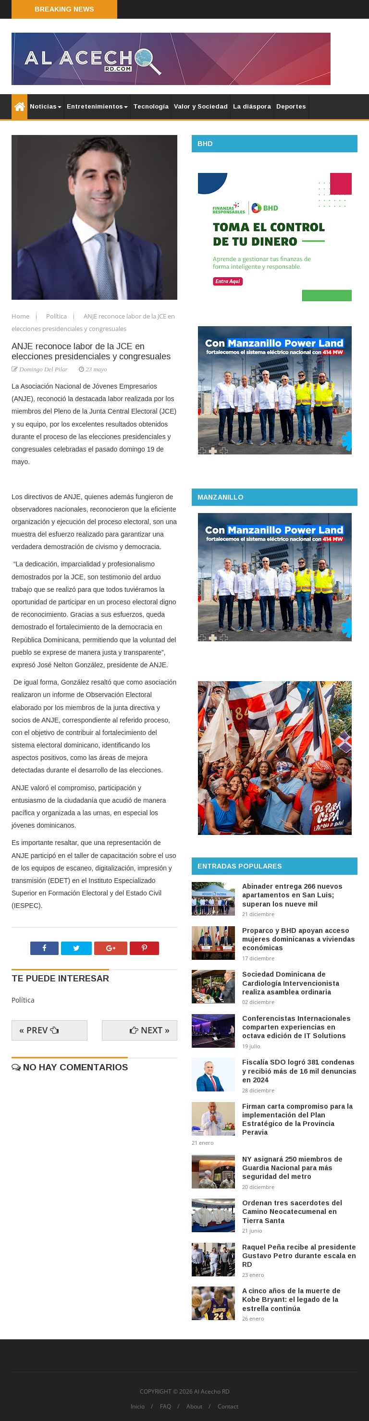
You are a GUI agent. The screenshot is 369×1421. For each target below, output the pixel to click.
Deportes (291, 106)
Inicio (138, 1406)
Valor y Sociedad (201, 106)
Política (57, 316)
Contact (228, 1406)
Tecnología (151, 106)
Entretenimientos (97, 106)
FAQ (165, 1406)
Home (21, 316)
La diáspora (252, 106)
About (194, 1406)
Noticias (46, 106)
